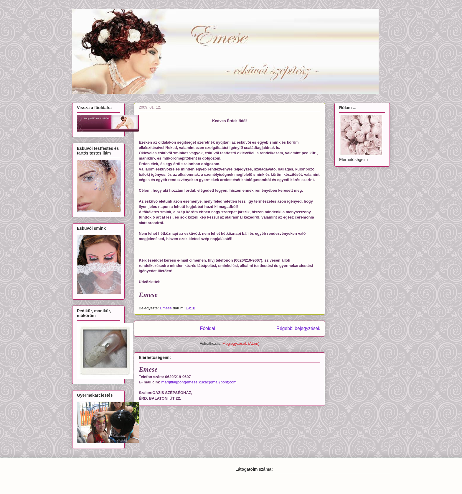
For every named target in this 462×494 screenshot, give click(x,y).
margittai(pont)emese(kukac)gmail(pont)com (199, 382)
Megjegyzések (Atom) (241, 343)
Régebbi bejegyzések (298, 328)
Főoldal (207, 328)
